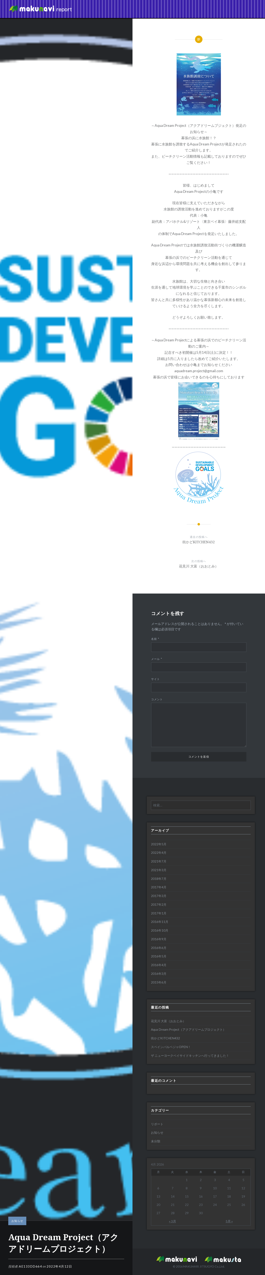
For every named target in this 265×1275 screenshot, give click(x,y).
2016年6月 (158, 948)
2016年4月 (158, 965)
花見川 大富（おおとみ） (168, 1021)
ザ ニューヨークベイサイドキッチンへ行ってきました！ (190, 1055)
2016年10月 (159, 930)
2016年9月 (158, 939)
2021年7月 (158, 861)
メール (156, 659)
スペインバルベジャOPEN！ (171, 1047)
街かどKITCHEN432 (165, 1038)
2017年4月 (158, 887)
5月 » (229, 1221)
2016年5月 (158, 956)
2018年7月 (158, 878)
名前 (155, 638)
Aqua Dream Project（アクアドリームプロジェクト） (188, 1029)
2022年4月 (158, 852)
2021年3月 (158, 870)
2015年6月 (158, 982)
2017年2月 (158, 904)
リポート (157, 1124)
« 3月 (172, 1221)
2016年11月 (159, 922)
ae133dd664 (30, 1266)
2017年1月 (158, 913)
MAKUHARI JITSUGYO (198, 1266)
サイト (155, 679)
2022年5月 (158, 844)
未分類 (155, 1141)
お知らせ (17, 1220)
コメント (157, 699)
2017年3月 (158, 896)
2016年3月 (158, 973)
